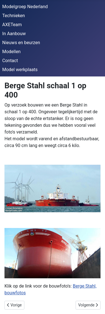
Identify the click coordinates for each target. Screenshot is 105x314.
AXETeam (12, 24)
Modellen (11, 51)
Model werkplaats (20, 69)
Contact (10, 60)
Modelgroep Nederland (25, 6)
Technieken (13, 15)
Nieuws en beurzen (21, 42)
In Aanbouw (14, 33)
